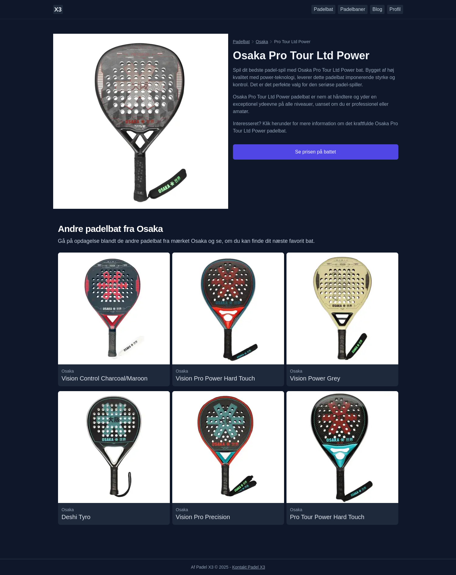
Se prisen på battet (315, 151)
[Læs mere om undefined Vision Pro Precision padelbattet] (228, 458)
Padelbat (323, 9)
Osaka (262, 41)
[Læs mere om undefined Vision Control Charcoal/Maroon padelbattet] (114, 319)
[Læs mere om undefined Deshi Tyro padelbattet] (114, 458)
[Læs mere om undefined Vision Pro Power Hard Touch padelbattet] (228, 319)
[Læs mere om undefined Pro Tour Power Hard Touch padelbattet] (342, 458)
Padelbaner (352, 9)
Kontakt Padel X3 (248, 567)
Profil (394, 9)
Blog (377, 9)
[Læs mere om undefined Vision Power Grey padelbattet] (342, 319)
